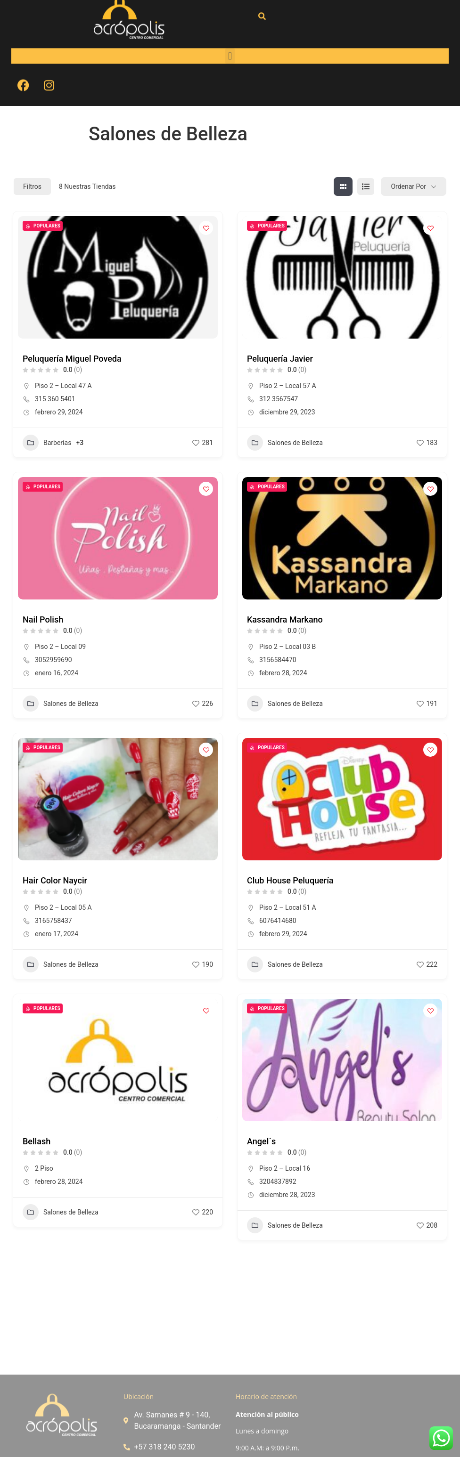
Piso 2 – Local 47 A (63, 385)
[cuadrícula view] (343, 186)
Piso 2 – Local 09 (60, 646)
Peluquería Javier (280, 359)
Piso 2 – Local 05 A (63, 907)
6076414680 (277, 920)
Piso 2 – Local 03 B (287, 646)
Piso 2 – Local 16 (284, 1168)
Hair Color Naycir (55, 880)
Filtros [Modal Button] (32, 186)
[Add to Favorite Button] (206, 228)
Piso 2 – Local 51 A (287, 907)
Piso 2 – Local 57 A (287, 385)
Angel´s (261, 1141)
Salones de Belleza (285, 443)
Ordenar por (408, 186)
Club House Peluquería (290, 880)
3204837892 (277, 1181)
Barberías (47, 443)
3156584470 (277, 660)
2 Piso (44, 1168)
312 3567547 (278, 399)
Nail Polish (43, 619)
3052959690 (53, 660)
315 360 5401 (55, 399)
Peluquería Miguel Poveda (72, 359)
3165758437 (53, 920)
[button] (229, 30)
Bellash (36, 1141)
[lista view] (365, 186)
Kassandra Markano (285, 619)
